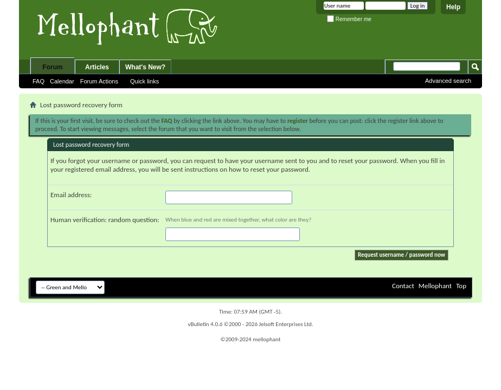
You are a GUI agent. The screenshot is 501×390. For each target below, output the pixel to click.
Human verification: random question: (104, 220)
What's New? (145, 67)
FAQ (38, 81)
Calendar (62, 81)
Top (461, 286)
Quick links (144, 81)
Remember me (349, 19)
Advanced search (448, 80)
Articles (97, 67)
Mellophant (435, 286)
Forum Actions (99, 81)
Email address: (71, 195)
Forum (52, 67)
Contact (403, 286)
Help (453, 7)
